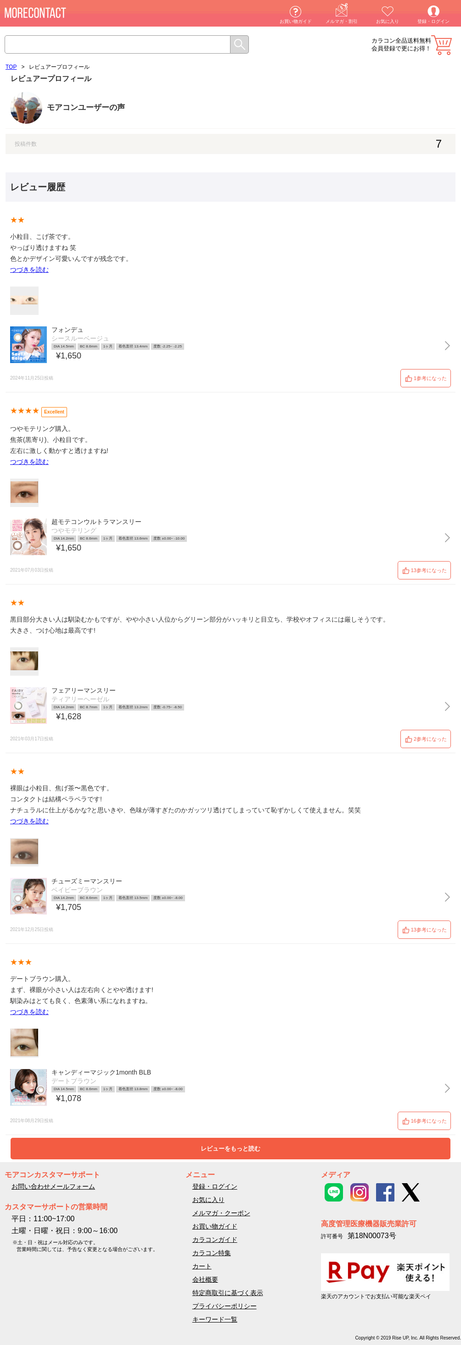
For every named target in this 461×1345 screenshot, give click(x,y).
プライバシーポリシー (224, 1306)
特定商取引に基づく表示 (227, 1292)
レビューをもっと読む (230, 1148)
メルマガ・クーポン (221, 1213)
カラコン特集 (211, 1253)
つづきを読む (29, 269)
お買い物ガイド (296, 21)
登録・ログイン (433, 21)
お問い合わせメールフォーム (53, 1186)
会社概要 (205, 1279)
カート (441, 45)
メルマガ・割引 (342, 21)
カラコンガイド (214, 1239)
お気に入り (387, 21)
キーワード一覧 (214, 1319)
